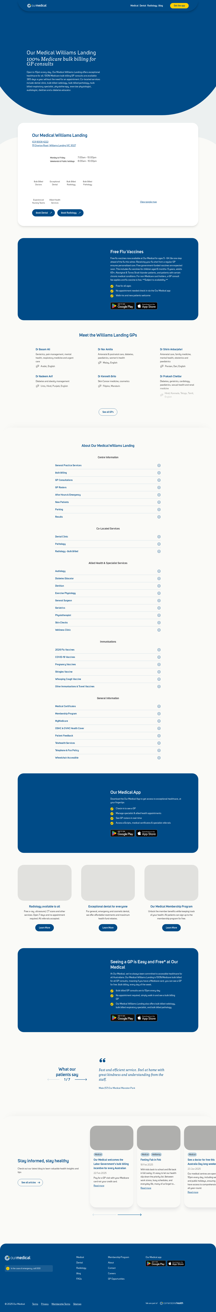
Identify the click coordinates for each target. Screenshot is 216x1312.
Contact (112, 1268)
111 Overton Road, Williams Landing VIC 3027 (54, 145)
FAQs (79, 1279)
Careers (112, 1273)
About (111, 1263)
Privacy (45, 1304)
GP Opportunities (116, 1279)
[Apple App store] (176, 1263)
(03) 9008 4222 (40, 142)
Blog (160, 5)
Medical (134, 5)
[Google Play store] (156, 1263)
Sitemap (77, 1304)
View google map (148, 202)
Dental (143, 5)
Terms (35, 1304)
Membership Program (118, 1257)
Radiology (152, 5)
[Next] (81, 1079)
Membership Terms (61, 1304)
